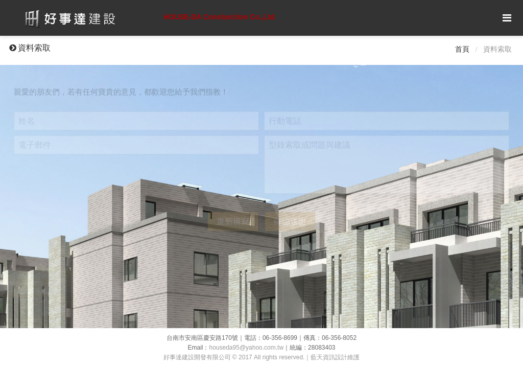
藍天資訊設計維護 (335, 357)
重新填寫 (233, 221)
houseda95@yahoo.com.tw (246, 347)
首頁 (462, 49)
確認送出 (290, 221)
